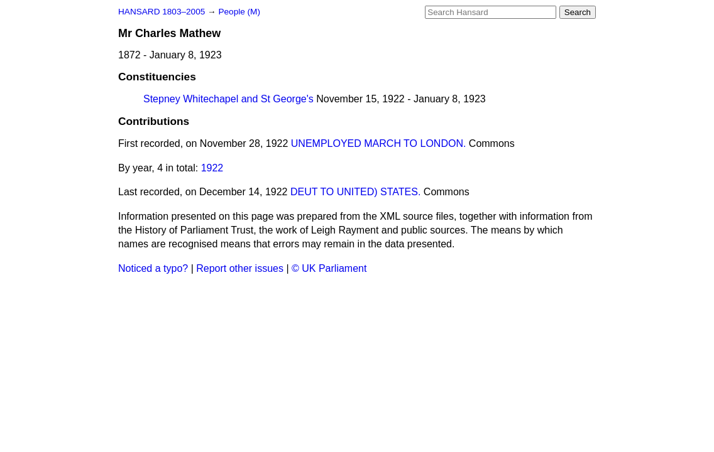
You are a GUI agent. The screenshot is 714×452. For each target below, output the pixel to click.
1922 (212, 168)
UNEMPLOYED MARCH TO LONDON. (378, 143)
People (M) (239, 11)
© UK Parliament (329, 268)
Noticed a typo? (153, 268)
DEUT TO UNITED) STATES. (355, 191)
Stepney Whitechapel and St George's (228, 99)
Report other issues (239, 268)
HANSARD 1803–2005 (161, 11)
